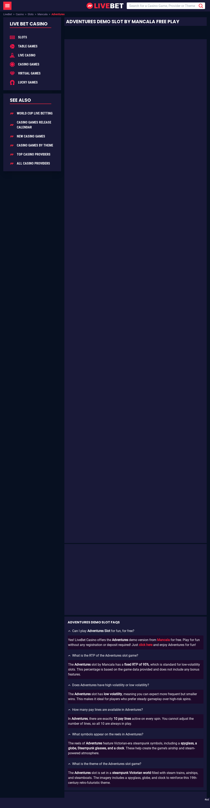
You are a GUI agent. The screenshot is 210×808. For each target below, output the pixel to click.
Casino (20, 14)
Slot (177, 121)
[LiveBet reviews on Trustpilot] (49, 724)
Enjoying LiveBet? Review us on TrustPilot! (50, 716)
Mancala (43, 14)
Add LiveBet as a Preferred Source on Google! (52, 690)
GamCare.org (74, 774)
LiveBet (7, 14)
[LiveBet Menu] (7, 6)
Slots (31, 14)
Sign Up (82, 672)
